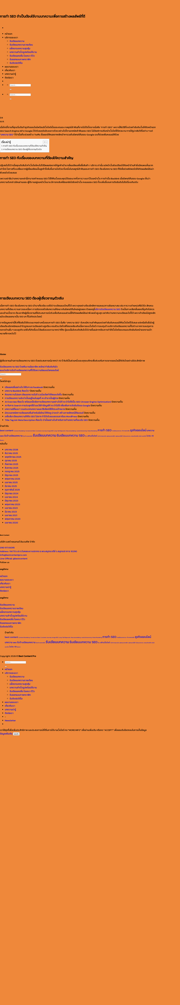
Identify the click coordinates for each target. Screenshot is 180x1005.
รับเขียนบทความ (7, 605)
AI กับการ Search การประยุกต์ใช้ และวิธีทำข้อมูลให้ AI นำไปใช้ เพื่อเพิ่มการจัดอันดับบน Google (47, 405)
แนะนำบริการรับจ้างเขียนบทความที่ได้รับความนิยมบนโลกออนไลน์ (29, 370)
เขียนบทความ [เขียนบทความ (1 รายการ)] (127, 436)
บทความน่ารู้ (5, 587)
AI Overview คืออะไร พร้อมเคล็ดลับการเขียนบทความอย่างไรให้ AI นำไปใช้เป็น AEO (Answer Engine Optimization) (58, 402)
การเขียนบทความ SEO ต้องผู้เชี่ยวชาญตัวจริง (22, 149)
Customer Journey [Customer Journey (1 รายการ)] (41, 431)
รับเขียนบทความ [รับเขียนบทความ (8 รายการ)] (44, 435)
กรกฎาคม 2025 (12, 471)
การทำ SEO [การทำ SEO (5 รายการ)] (104, 430)
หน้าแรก (3, 576)
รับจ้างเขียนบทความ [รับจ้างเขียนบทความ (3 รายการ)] (13, 436)
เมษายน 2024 (11, 497)
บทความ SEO (7, 134)
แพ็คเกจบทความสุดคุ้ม (10, 612)
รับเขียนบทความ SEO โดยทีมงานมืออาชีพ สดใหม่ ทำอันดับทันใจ (29, 366)
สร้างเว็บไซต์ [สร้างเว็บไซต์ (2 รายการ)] (92, 436)
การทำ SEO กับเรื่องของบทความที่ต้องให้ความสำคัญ (25, 145)
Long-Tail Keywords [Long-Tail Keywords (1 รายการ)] (60, 431)
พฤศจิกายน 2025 (13, 457)
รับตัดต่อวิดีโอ (16, 698)
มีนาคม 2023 (11, 511)
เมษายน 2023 (11, 508)
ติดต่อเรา (4, 591)
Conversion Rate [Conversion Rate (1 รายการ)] (30, 431)
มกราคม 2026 (11, 449)
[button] (10, 720)
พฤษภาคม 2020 (12, 519)
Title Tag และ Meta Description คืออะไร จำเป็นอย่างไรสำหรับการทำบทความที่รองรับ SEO (46, 420)
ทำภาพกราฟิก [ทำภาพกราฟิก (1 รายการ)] (126, 431)
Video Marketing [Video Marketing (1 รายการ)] (92, 431)
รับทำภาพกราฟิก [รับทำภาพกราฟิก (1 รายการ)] (27, 436)
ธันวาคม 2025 (11, 453)
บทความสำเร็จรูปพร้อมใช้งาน (13, 615)
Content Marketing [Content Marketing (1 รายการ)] (19, 431)
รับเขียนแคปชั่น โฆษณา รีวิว (12, 619)
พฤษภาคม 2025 (12, 479)
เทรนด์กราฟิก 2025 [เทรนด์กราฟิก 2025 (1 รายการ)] (136, 436)
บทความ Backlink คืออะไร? (17, 391)
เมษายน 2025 (11, 482)
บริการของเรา (11, 673)
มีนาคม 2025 (11, 486)
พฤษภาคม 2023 (12, 504)
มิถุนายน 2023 (11, 500)
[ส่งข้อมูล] (1, 378)
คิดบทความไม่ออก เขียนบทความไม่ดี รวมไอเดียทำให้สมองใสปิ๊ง (33, 394)
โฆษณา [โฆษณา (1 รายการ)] (2, 440)
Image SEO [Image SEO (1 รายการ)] (50, 431)
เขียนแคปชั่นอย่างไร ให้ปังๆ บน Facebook (24, 387)
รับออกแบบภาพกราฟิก (10, 623)
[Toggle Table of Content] (44, 142)
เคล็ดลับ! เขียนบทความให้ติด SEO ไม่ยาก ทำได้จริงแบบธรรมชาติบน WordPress (41, 416)
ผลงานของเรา (6, 580)
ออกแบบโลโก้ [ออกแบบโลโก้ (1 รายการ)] (119, 436)
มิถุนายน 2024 (11, 493)
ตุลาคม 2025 (11, 460)
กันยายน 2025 (11, 464)
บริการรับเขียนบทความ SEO (107, 309)
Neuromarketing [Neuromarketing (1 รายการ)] (71, 431)
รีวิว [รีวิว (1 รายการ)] (86, 436)
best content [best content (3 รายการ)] (6, 430)
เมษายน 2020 (11, 522)
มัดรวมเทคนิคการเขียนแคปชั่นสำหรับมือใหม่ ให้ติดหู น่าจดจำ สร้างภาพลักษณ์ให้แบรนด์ (44, 413)
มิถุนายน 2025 (11, 475)
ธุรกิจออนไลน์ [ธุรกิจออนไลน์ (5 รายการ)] (138, 430)
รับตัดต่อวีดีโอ (6, 626)
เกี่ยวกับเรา (5, 583)
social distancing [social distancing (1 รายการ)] (81, 431)
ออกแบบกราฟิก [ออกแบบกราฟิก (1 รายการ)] (111, 436)
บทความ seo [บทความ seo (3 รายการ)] (11, 642)
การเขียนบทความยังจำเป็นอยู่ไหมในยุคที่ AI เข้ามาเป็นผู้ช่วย (31, 398)
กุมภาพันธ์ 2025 (12, 489)
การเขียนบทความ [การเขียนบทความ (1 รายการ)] (116, 431)
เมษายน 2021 (11, 515)
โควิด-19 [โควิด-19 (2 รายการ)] (150, 436)
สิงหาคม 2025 (11, 468)
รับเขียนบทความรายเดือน (11, 608)
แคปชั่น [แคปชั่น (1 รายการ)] (144, 436)
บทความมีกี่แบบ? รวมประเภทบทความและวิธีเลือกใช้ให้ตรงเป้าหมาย (35, 409)
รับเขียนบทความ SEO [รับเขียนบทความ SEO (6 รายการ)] (71, 435)
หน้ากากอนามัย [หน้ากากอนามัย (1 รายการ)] (102, 436)
